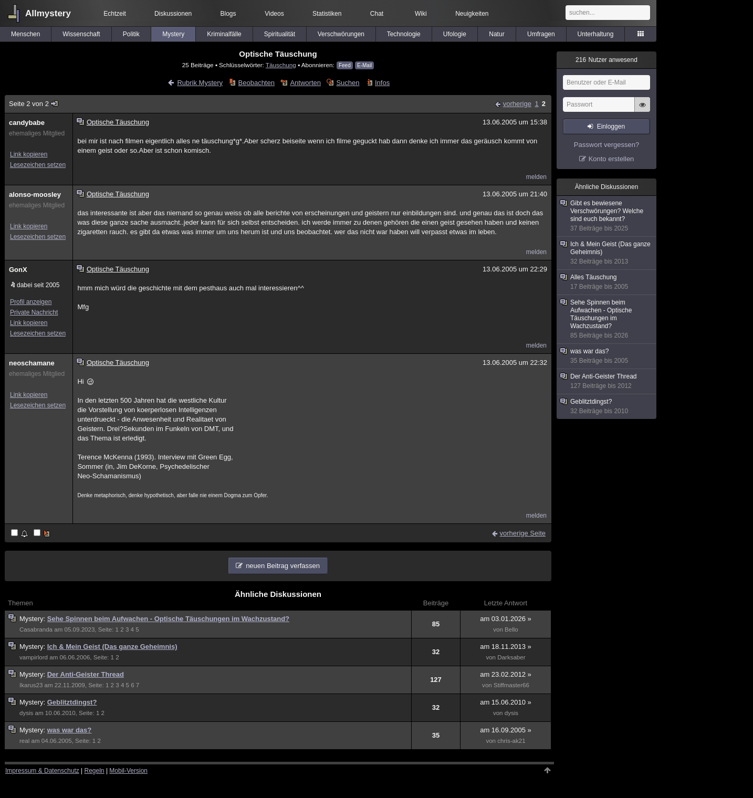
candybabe (27, 123)
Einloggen (611, 126)
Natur (496, 34)
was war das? (69, 730)
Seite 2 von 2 (34, 104)
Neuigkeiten (471, 13)
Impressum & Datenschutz (42, 770)
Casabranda (36, 629)
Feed (345, 65)
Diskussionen (173, 13)
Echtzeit (114, 13)
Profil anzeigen (30, 302)
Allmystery (48, 13)
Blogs (228, 13)
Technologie (404, 34)
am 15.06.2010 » (505, 702)
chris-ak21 (511, 741)
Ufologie (454, 34)
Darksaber (511, 657)
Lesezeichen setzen (38, 165)
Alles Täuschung (607, 282)
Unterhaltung (596, 34)
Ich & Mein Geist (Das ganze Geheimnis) (112, 646)
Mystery (173, 34)
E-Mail (364, 65)
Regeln (94, 770)
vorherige (517, 104)
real (24, 741)
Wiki (421, 13)
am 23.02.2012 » (505, 674)
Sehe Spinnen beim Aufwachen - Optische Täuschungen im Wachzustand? (168, 619)
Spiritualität (279, 34)
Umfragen (541, 34)
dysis (26, 713)
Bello (511, 629)
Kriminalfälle (224, 34)
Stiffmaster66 (511, 685)
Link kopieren (28, 154)
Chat (376, 13)
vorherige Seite (523, 533)
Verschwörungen (341, 34)
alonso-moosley (35, 194)
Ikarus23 (31, 685)
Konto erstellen (611, 159)
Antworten (305, 83)
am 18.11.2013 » (505, 646)
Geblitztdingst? (72, 702)
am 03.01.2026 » (505, 619)
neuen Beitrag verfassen (283, 566)
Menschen (25, 34)
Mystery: (33, 619)
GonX (18, 270)
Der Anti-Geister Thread (85, 674)
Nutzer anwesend (606, 60)
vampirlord (33, 657)
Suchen (347, 83)
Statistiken (326, 13)
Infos (382, 83)
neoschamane (32, 363)
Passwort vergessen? (606, 145)
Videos (274, 13)
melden (536, 177)
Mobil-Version (128, 770)
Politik (131, 34)
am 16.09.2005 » (505, 730)
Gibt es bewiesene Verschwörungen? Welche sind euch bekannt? (607, 216)
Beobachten (256, 83)
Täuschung (281, 64)
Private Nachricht (34, 312)
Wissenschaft (81, 34)
